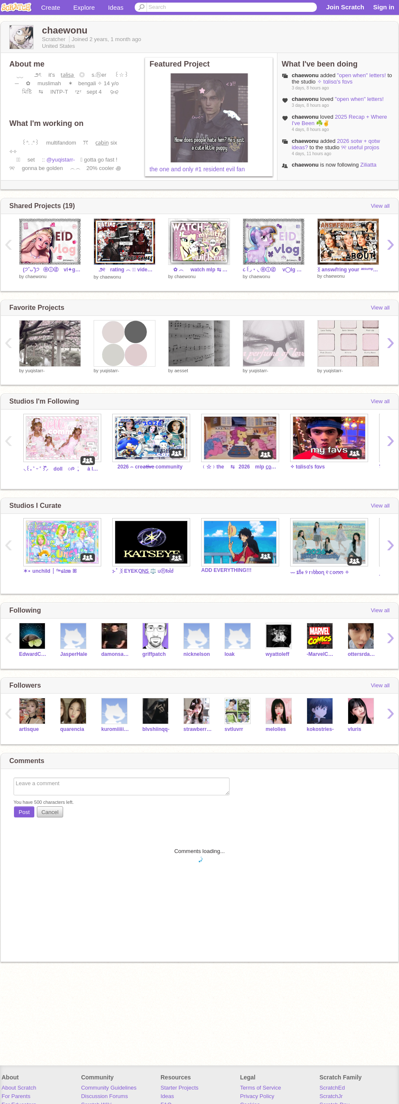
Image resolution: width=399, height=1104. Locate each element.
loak (229, 654)
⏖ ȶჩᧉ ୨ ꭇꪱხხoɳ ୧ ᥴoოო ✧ (319, 572)
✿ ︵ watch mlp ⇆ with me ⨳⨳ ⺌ (199, 270)
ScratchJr (331, 1096)
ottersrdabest (362, 654)
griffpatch (154, 654)
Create (50, 7)
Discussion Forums (104, 1096)
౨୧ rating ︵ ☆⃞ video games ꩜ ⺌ (124, 270)
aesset (181, 370)
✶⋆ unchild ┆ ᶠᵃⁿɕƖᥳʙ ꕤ (50, 571)
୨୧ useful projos (360, 147)
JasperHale (73, 654)
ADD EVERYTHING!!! (226, 570)
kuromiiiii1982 (115, 729)
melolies (276, 729)
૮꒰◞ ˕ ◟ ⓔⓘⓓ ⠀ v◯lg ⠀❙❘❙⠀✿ (274, 270)
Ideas (116, 7)
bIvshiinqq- (155, 729)
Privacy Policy (257, 1096)
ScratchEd (332, 1087)
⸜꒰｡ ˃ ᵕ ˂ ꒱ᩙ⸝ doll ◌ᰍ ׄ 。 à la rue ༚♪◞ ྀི (61, 469)
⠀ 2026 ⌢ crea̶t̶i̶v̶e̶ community (147, 467)
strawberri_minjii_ (197, 729)
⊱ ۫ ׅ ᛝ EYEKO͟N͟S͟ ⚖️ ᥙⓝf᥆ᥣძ (142, 571)
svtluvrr (233, 729)
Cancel (50, 812)
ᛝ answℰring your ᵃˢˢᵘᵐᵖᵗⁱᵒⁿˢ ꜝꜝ (348, 270)
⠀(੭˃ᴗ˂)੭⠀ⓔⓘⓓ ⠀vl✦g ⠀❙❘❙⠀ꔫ (50, 270)
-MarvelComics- (321, 654)
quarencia (72, 729)
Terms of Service (260, 1087)
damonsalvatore (115, 654)
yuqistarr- (35, 370)
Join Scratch (345, 7)
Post (24, 812)
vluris (354, 729)
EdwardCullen (33, 654)
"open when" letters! (361, 75)
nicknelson (196, 654)
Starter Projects (180, 1087)
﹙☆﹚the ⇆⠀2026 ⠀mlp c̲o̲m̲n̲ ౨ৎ (239, 467)
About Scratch (19, 1087)
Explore (84, 7)
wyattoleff (277, 654)
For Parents (16, 1096)
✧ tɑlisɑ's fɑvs (335, 81)
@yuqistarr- (61, 159)
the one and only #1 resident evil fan (197, 169)
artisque (29, 729)
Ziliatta (368, 165)
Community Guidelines (108, 1087)
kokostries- (320, 729)
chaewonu (305, 75)
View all (380, 206)
